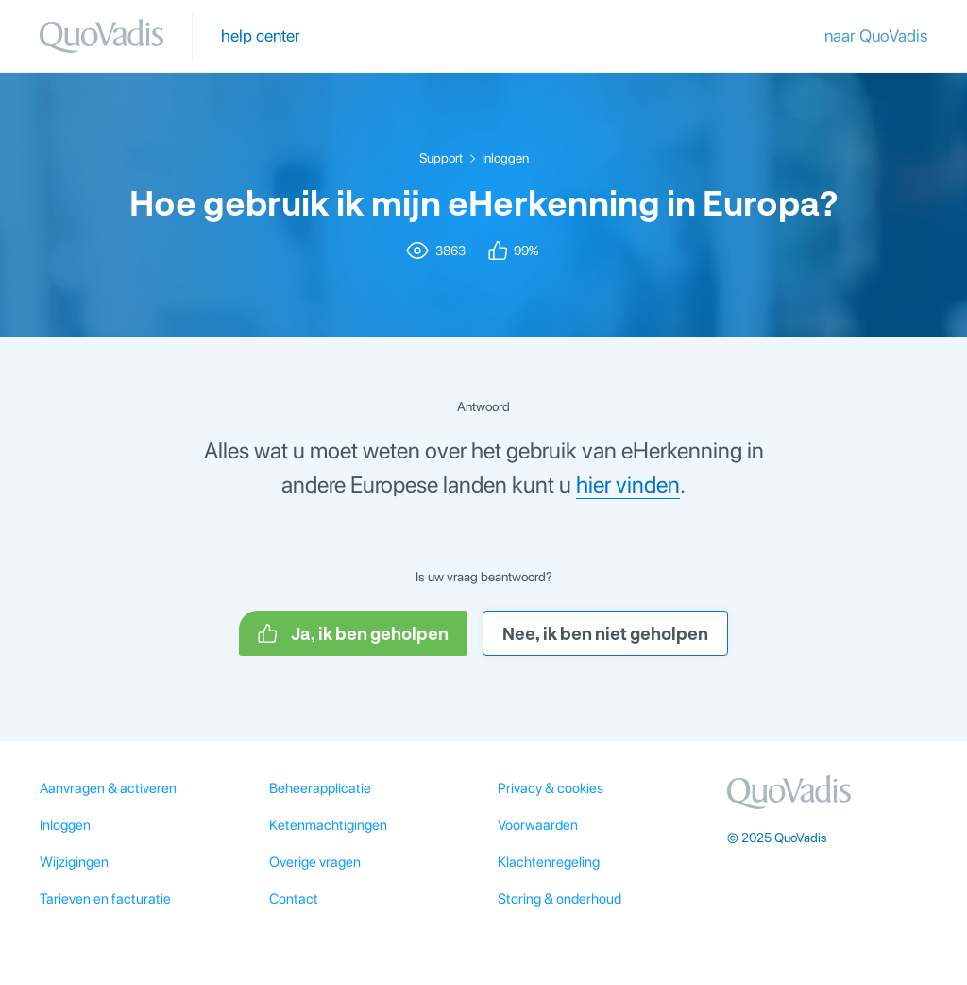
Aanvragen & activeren (108, 788)
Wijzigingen (74, 862)
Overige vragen (315, 862)
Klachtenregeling (549, 862)
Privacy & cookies (550, 788)
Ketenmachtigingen (328, 825)
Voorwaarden (538, 825)
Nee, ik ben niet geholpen (605, 633)
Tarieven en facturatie (105, 898)
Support (441, 157)
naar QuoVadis (875, 35)
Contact (293, 898)
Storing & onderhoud (559, 898)
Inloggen (505, 157)
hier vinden (628, 484)
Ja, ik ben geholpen (353, 633)
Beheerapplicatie (320, 788)
